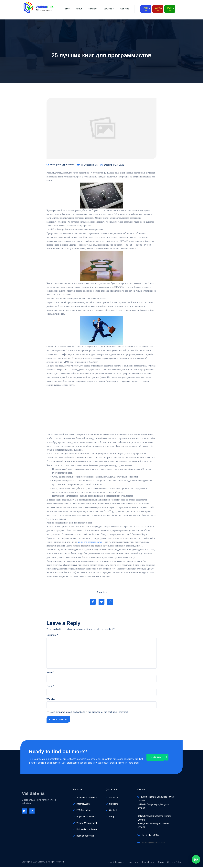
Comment (52, 635)
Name (50, 672)
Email (50, 686)
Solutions (91, 8)
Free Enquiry (155, 757)
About (77, 8)
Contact (124, 8)
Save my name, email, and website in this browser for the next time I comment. (89, 712)
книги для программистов (90, 542)
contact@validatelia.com (153, 842)
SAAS (158, 9)
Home (64, 8)
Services (108, 8)
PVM (170, 9)
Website (51, 699)
